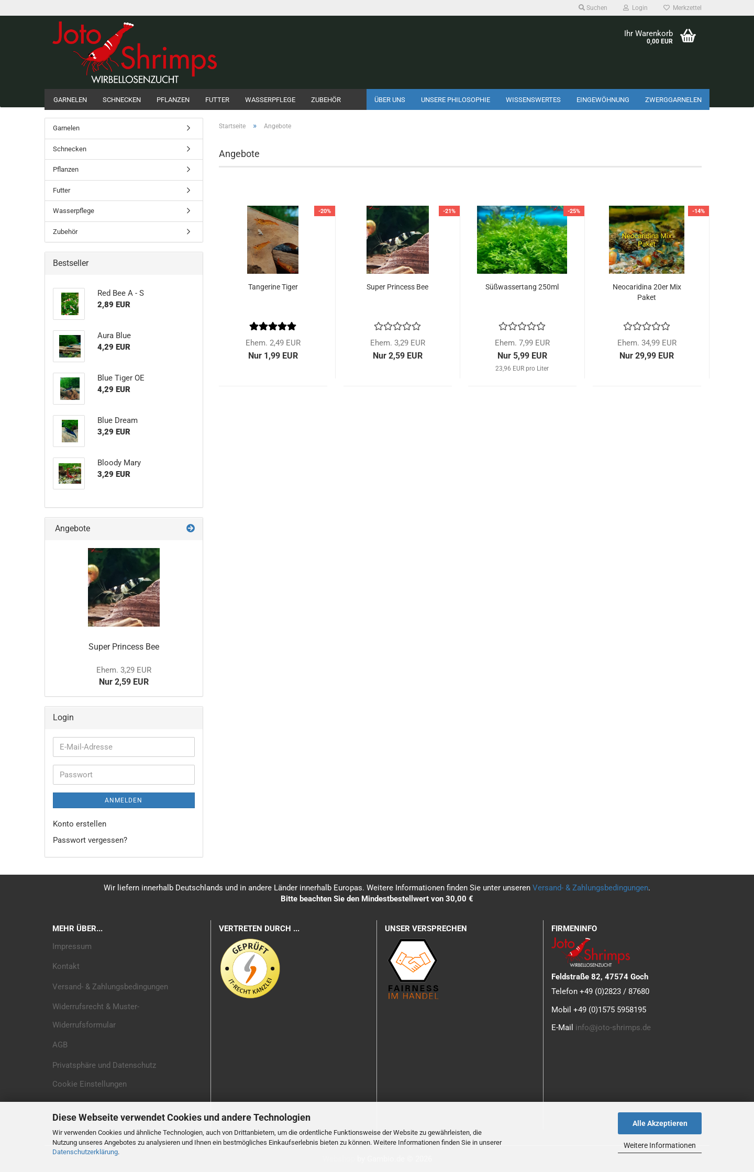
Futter (217, 100)
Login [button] (635, 8)
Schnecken (122, 100)
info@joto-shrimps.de (613, 1027)
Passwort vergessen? (90, 840)
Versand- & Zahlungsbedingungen (590, 887)
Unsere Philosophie (455, 100)
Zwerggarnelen (673, 100)
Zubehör (326, 100)
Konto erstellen (79, 824)
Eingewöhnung (602, 100)
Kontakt (66, 966)
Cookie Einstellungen (89, 1084)
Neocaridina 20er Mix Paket (647, 292)
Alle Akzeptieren (660, 1123)
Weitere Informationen (660, 1145)
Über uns (389, 100)
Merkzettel (682, 8)
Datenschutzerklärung (85, 1152)
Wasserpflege (270, 100)
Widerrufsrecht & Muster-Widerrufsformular (95, 1016)
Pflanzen (173, 100)
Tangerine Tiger (273, 287)
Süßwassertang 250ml (522, 287)
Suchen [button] (593, 8)
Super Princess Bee (397, 287)
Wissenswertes (533, 100)
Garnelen (70, 100)
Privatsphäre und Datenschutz (104, 1065)
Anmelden (123, 800)
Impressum (72, 946)
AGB (60, 1045)
